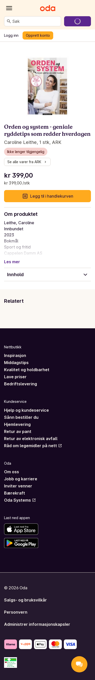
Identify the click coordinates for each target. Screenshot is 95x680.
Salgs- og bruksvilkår (25, 599)
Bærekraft (14, 493)
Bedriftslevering (20, 383)
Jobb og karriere (20, 478)
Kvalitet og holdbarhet (26, 369)
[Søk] (8, 21)
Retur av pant (17, 431)
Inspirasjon (15, 355)
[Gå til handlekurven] (77, 21)
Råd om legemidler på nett (33, 445)
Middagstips (16, 362)
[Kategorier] (9, 8)
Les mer (12, 262)
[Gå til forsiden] (47, 8)
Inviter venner (18, 485)
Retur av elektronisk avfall (31, 438)
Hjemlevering (17, 424)
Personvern (15, 612)
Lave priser (15, 376)
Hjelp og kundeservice (26, 410)
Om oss (11, 471)
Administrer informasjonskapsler (37, 624)
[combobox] (35, 21)
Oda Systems (20, 500)
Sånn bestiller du (21, 417)
